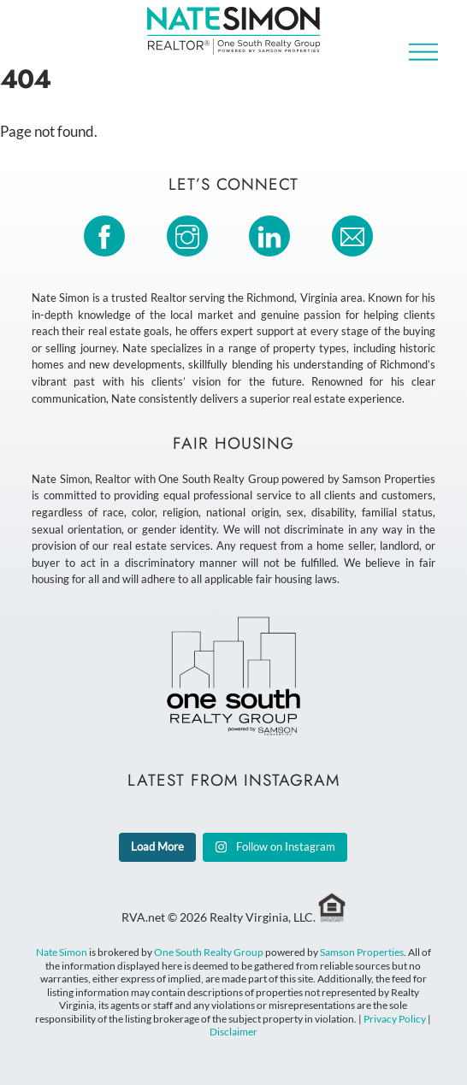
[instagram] (190, 234)
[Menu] (423, 52)
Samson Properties (362, 952)
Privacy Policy (395, 1018)
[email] (355, 234)
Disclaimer (233, 1031)
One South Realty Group (208, 952)
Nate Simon (61, 952)
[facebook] (107, 234)
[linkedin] (272, 234)
